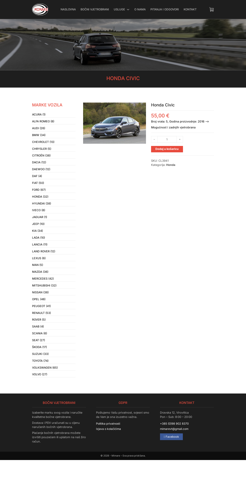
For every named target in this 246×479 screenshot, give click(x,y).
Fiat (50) (38, 188)
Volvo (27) (40, 393)
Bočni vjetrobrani (94, 9)
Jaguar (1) (40, 224)
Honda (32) (40, 202)
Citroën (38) (42, 158)
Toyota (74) (41, 378)
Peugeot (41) (42, 320)
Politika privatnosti (108, 442)
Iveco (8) (39, 217)
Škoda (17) (40, 363)
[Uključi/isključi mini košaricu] (211, 9)
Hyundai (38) (42, 210)
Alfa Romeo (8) (44, 122)
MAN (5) (38, 276)
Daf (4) (37, 180)
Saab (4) (38, 342)
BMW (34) (39, 136)
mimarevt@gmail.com (174, 448)
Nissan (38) (41, 305)
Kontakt (192, 9)
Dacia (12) (39, 166)
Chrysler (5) (42, 151)
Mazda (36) (40, 283)
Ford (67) (39, 195)
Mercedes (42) (43, 290)
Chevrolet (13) (43, 144)
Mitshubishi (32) (44, 298)
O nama (140, 9)
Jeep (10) (38, 232)
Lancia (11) (40, 254)
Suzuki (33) (40, 371)
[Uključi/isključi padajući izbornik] (128, 9)
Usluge (119, 9)
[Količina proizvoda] (167, 139)
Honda (170, 165)
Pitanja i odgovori (166, 9)
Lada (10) (39, 246)
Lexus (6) (39, 268)
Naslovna (66, 9)
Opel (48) (39, 312)
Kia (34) (38, 239)
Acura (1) (39, 114)
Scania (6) (40, 349)
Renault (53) (42, 327)
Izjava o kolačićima (108, 448)
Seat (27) (39, 356)
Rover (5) (39, 334)
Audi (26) (39, 129)
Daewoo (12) (41, 173)
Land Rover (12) (44, 261)
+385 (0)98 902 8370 (174, 442)
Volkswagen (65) (45, 385)
